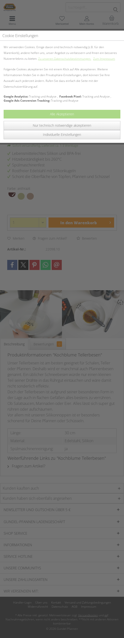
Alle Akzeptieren (62, 114)
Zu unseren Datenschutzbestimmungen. (64, 59)
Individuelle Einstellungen (62, 134)
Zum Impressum (104, 59)
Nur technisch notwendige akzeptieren (62, 125)
